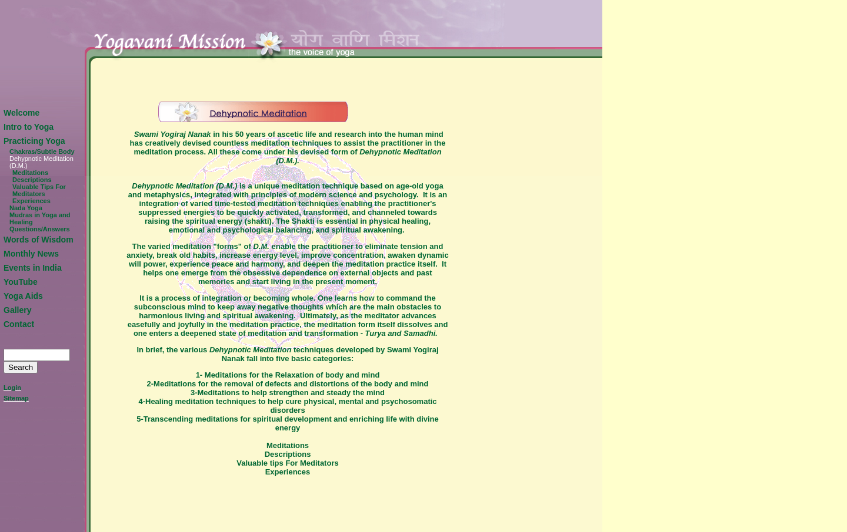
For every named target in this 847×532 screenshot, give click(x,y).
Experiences (31, 200)
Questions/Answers (39, 229)
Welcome (21, 112)
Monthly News (31, 253)
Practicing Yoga (34, 141)
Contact (19, 324)
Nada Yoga (25, 207)
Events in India (33, 267)
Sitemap (16, 398)
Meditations (30, 172)
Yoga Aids (23, 296)
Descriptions (32, 179)
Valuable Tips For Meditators (39, 190)
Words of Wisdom (39, 239)
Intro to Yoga (29, 127)
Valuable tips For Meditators (287, 463)
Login (12, 387)
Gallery (17, 310)
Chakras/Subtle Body (42, 151)
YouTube (21, 282)
